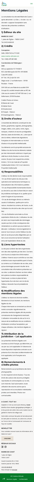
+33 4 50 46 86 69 (6, 467)
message (14, 470)
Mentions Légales (12, 479)
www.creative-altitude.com (10, 56)
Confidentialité (23, 479)
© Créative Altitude (17, 476)
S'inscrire (7, 438)
